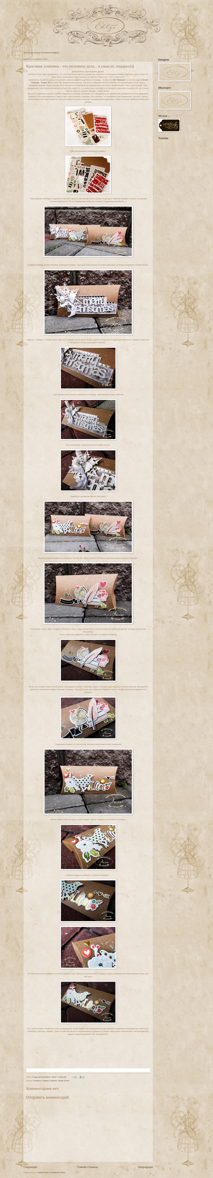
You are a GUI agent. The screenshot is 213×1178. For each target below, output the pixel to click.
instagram (55, 53)
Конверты (37, 1081)
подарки (45, 1081)
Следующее (30, 1167)
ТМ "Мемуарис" (119, 80)
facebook (47, 53)
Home (25, 53)
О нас (30, 53)
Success (37, 53)
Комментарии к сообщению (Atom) (51, 1172)
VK (42, 53)
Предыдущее (145, 1167)
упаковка (53, 1081)
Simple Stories (63, 1081)
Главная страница (87, 1167)
